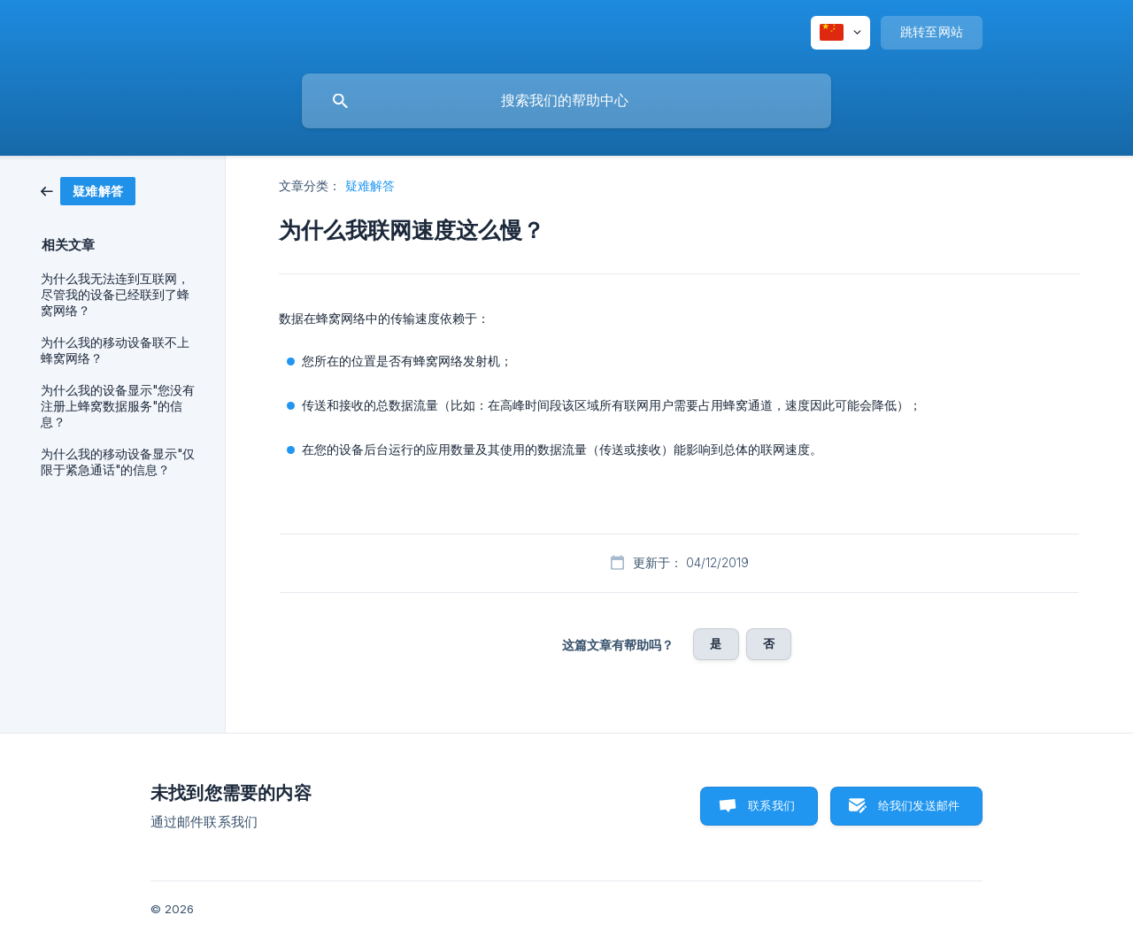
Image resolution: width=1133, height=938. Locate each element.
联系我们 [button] (771, 805)
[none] (840, 33)
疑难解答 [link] (370, 185)
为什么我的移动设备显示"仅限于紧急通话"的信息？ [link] (118, 462)
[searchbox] (566, 100)
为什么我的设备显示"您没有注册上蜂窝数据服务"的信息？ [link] (118, 406)
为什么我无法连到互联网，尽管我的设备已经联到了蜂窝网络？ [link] (115, 295)
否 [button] (769, 643)
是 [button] (715, 643)
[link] (88, 189)
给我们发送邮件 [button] (919, 805)
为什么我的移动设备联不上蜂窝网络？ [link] (115, 350)
